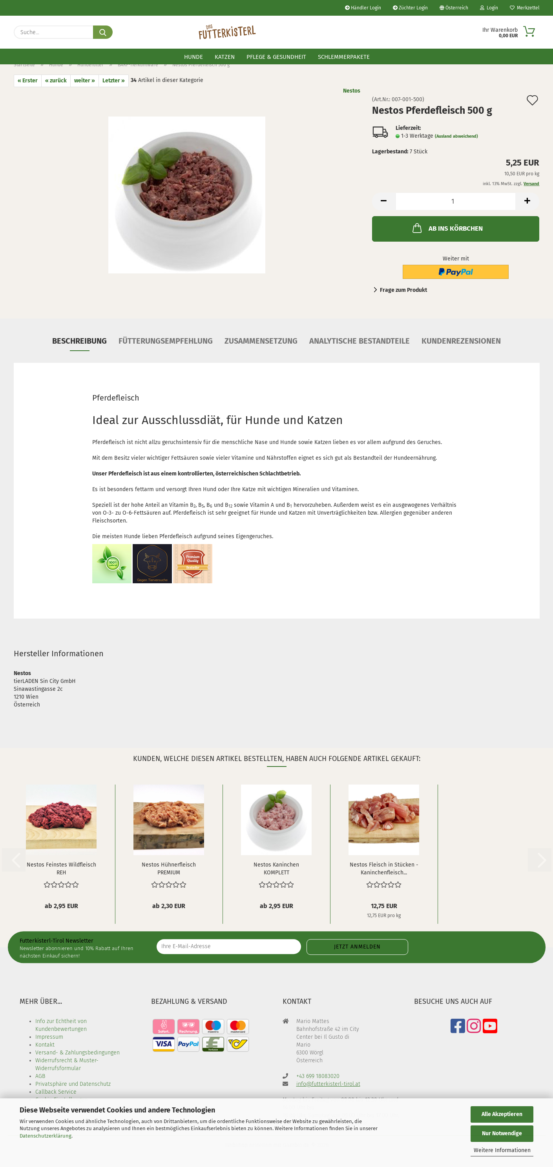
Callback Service (56, 1092)
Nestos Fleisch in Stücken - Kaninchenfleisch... (384, 868)
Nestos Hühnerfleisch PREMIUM (169, 868)
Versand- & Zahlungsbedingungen (77, 1052)
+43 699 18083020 (317, 1076)
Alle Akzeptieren (502, 1114)
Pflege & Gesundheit (276, 56)
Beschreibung (79, 341)
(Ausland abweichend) (456, 136)
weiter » (84, 80)
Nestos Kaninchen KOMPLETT (276, 868)
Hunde (193, 56)
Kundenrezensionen (461, 341)
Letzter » (113, 80)
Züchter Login (410, 8)
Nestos (351, 90)
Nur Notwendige (502, 1133)
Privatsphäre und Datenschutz (73, 1084)
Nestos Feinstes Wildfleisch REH (61, 868)
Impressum (49, 1037)
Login (489, 8)
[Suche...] (103, 32)
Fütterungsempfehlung (166, 341)
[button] (384, 201)
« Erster (28, 80)
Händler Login (363, 8)
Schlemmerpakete (344, 56)
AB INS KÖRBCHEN (447, 228)
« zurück (56, 80)
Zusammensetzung (260, 341)
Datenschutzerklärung (45, 1136)
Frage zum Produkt (403, 290)
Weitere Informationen (502, 1150)
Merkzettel (525, 8)
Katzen (225, 56)
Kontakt (45, 1044)
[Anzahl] (456, 201)
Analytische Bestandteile (359, 341)
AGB (40, 1076)
